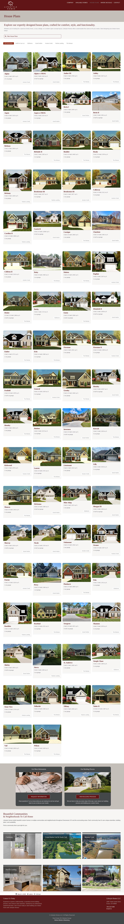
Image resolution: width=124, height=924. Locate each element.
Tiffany (66, 706)
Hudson (37, 428)
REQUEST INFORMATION (39, 796)
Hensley (96, 386)
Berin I (66, 107)
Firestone (67, 347)
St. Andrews (68, 663)
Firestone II (97, 347)
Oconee (96, 545)
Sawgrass (67, 624)
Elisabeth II (97, 309)
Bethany (7, 146)
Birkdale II (38, 152)
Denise (6, 313)
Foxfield (7, 390)
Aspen (6, 113)
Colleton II (8, 272)
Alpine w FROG (40, 74)
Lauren (36, 468)
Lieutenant (68, 465)
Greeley (66, 390)
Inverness (67, 429)
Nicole (36, 543)
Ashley (95, 73)
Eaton (66, 313)
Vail (5, 746)
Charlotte (96, 232)
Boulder (67, 152)
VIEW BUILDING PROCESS (87, 796)
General (37, 389)
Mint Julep (68, 503)
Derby (36, 309)
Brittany (7, 193)
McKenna (37, 504)
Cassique (67, 232)
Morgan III (97, 506)
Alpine (6, 74)
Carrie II (37, 229)
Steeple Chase (98, 661)
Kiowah (96, 429)
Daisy (36, 272)
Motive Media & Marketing (62, 920)
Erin (35, 352)
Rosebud (37, 624)
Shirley (7, 665)
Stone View (8, 707)
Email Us (109, 908)
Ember (7, 352)
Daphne (96, 274)
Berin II (96, 113)
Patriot (7, 580)
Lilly (95, 464)
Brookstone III (39, 192)
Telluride (37, 706)
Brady (95, 152)
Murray (7, 543)
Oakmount (68, 542)
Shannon (96, 624)
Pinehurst (67, 584)
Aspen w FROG (40, 113)
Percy (36, 585)
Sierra (36, 667)
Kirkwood (8, 465)
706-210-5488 (110, 906)
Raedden (7, 626)
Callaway (96, 190)
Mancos (7, 507)
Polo (95, 580)
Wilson (36, 746)
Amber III (67, 73)
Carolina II (8, 233)
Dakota (66, 272)
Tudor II (96, 706)
